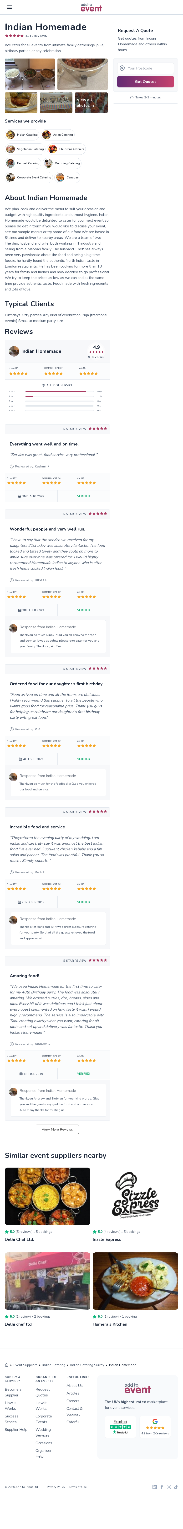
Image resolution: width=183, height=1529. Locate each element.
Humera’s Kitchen (110, 1324)
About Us (74, 1385)
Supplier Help (16, 1429)
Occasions (44, 1442)
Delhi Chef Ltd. (20, 1239)
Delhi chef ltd (18, 1324)
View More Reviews (57, 1129)
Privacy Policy (56, 1487)
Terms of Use (77, 1487)
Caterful (73, 1421)
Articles (72, 1393)
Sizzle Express (107, 1239)
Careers (72, 1400)
